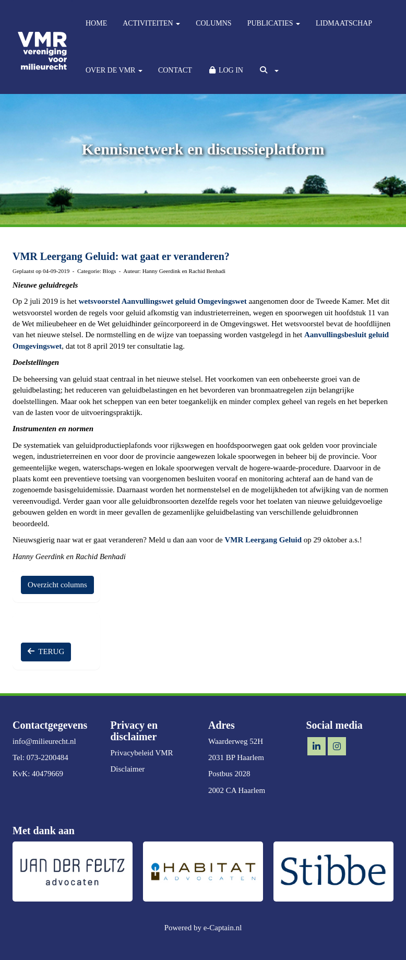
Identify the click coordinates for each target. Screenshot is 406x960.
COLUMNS (213, 23)
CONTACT (175, 70)
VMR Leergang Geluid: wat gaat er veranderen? (121, 256)
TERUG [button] (46, 651)
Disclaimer (128, 769)
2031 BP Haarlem (236, 757)
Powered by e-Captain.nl (203, 927)
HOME (96, 23)
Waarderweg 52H (235, 741)
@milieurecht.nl (44, 741)
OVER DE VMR (114, 70)
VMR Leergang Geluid (264, 540)
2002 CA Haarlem (236, 790)
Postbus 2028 (229, 773)
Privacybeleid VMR (142, 753)
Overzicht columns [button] (57, 584)
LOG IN (225, 70)
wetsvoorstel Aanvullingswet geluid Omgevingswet (163, 301)
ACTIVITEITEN (151, 23)
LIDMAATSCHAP (344, 23)
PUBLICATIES (273, 23)
